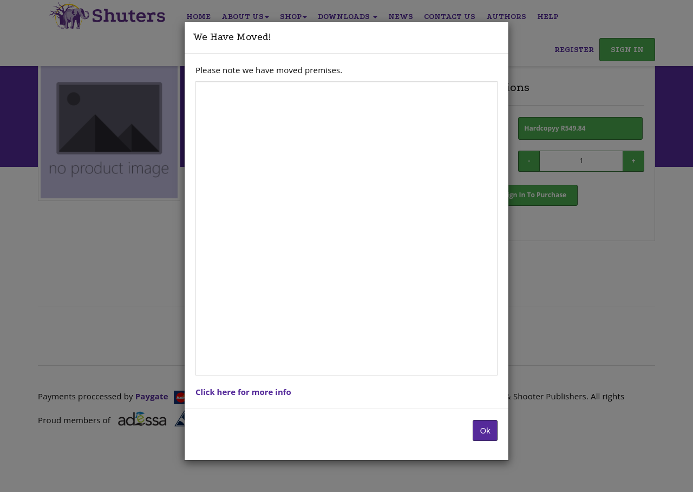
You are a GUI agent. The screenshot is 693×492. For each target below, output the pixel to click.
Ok (485, 430)
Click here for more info (243, 391)
